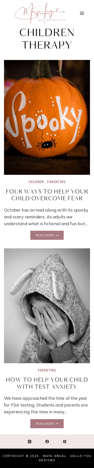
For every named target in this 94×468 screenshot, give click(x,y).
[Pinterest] (64, 441)
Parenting (56, 182)
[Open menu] (81, 13)
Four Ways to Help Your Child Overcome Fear (47, 195)
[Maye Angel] (40, 13)
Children (36, 182)
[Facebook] (47, 441)
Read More (49, 235)
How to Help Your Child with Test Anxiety (47, 383)
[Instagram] (29, 441)
